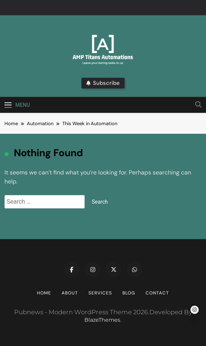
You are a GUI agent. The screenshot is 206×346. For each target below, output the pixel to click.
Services (100, 293)
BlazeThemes (102, 319)
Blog (128, 293)
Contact (157, 293)
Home (44, 293)
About (70, 293)
